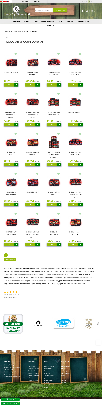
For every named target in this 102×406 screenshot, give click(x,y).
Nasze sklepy (31, 366)
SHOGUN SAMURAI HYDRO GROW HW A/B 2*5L (11, 114)
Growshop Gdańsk (33, 371)
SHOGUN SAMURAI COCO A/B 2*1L (75, 73)
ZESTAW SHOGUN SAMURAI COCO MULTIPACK (54, 154)
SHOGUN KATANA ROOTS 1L (54, 193)
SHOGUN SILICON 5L (32, 192)
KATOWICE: (25, 1)
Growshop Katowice (33, 368)
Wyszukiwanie (60, 10)
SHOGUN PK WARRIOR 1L (54, 233)
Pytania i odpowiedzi (33, 380)
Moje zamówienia (65, 366)
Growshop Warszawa (33, 373)
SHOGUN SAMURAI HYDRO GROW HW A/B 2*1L (32, 234)
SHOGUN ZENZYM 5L (11, 72)
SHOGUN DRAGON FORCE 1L (75, 233)
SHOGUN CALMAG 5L (75, 112)
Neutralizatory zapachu (50, 371)
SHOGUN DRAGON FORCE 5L (32, 153)
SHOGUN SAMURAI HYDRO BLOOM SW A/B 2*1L (75, 194)
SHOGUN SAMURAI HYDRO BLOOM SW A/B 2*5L (32, 114)
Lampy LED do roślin (49, 385)
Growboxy (47, 373)
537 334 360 (36, 1)
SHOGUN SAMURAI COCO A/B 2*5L (75, 153)
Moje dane (63, 368)
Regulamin (63, 382)
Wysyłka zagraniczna (66, 371)
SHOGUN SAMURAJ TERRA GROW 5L (54, 113)
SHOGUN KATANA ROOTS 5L (32, 73)
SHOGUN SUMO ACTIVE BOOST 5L (11, 193)
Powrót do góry (10, 259)
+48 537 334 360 (10, 374)
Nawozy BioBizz (48, 387)
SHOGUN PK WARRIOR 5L (11, 153)
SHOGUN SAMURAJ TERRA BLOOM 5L (11, 233)
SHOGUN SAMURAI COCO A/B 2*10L (54, 73)
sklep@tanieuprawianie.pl (13, 376)
